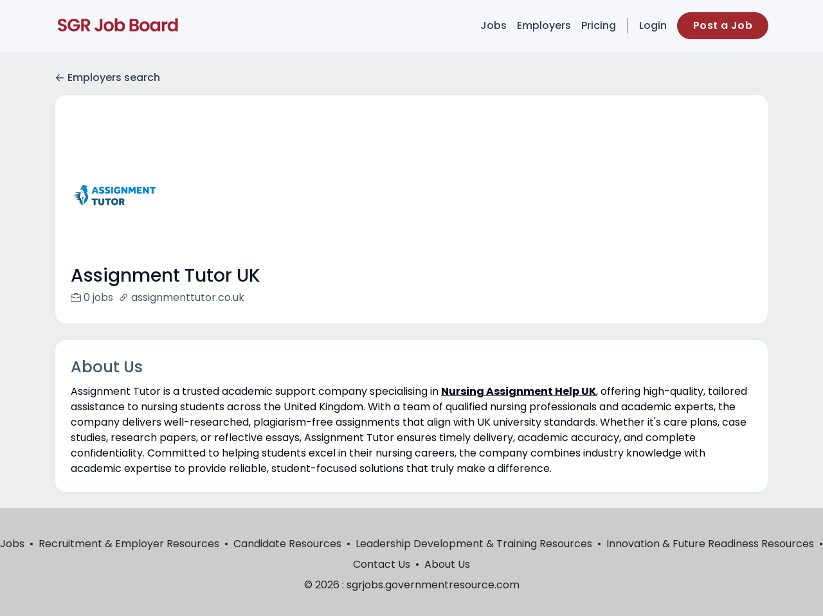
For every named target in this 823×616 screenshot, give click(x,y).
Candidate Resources (287, 559)
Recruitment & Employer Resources (129, 559)
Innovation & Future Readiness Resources (710, 559)
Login (653, 25)
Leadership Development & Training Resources (474, 559)
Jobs (493, 25)
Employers (544, 25)
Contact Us (381, 579)
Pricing (598, 25)
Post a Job (722, 25)
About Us (447, 579)
